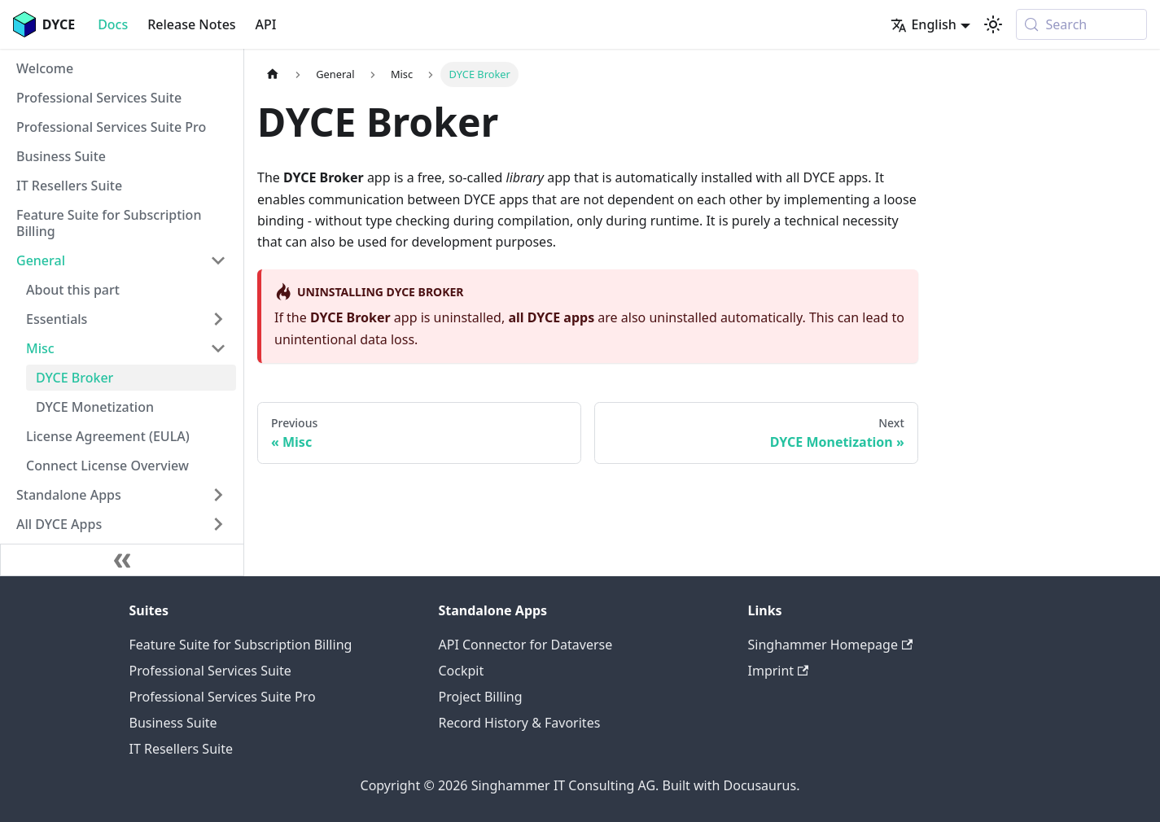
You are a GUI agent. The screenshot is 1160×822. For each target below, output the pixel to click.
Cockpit (461, 671)
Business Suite (173, 723)
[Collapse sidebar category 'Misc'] (218, 348)
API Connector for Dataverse (526, 645)
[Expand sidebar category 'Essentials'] (218, 319)
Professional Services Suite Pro (222, 697)
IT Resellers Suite (181, 749)
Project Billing (481, 697)
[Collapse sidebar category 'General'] (218, 260)
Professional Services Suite (210, 671)
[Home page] (272, 74)
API (266, 24)
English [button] (923, 24)
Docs (113, 24)
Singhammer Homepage (830, 645)
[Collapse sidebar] (122, 560)
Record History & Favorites (520, 723)
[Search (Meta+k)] (1081, 24)
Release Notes (191, 24)
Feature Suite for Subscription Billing (240, 645)
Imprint (778, 671)
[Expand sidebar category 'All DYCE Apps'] (218, 524)
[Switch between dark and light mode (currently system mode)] (993, 24)
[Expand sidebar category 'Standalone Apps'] (218, 495)
